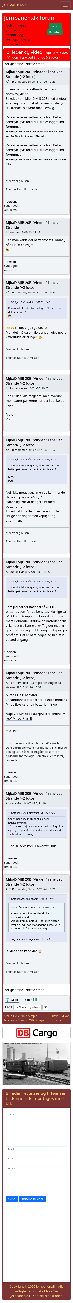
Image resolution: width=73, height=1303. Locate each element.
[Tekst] (36, 1126)
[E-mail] (36, 1168)
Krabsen (14, 232)
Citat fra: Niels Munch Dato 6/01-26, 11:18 (32, 898)
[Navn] (36, 1158)
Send (11, 1199)
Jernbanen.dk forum (30, 17)
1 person (10, 262)
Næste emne (35, 64)
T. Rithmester (17, 81)
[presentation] (35, 1183)
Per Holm (15, 683)
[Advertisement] (36, 1242)
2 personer (11, 858)
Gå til (8, 1007)
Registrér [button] (55, 32)
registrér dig (15, 44)
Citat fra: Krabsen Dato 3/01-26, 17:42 (30, 302)
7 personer (11, 201)
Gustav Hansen (19, 572)
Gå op (14, 1000)
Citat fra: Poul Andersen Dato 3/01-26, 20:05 (33, 459)
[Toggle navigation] (65, 5)
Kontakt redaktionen (47, 1296)
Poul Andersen (19, 388)
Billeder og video (24, 52)
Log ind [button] (55, 26)
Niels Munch (17, 803)
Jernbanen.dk (14, 4)
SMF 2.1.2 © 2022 (15, 1016)
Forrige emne (13, 64)
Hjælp (54, 1016)
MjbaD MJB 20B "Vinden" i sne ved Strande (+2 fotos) (34, 74)
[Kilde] (36, 1148)
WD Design (36, 1020)
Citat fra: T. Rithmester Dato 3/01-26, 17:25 (33, 812)
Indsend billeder (32, 1199)
